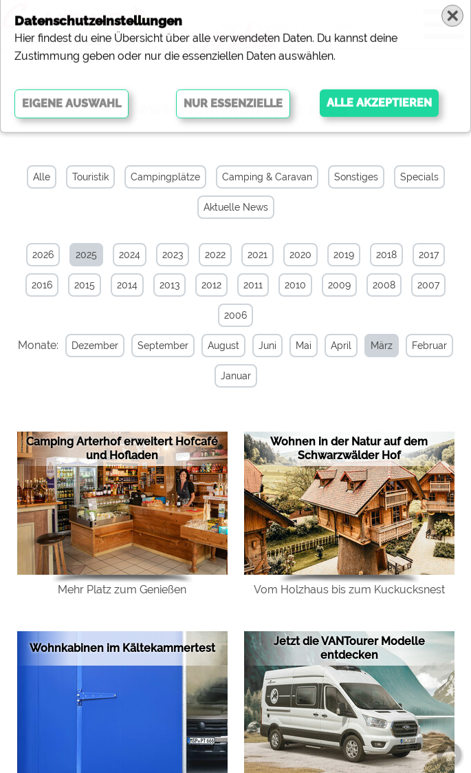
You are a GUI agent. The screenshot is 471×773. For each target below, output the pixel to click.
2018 (386, 254)
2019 (343, 254)
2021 (257, 254)
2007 (428, 284)
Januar (234, 375)
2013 (169, 284)
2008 (384, 284)
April (340, 345)
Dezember (94, 345)
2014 (127, 284)
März (381, 345)
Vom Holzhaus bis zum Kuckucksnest (349, 589)
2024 (129, 254)
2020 (300, 254)
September (162, 345)
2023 (172, 254)
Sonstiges (356, 176)
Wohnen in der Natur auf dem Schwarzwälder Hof (349, 448)
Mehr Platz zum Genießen (122, 589)
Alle (41, 176)
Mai (303, 345)
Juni (267, 345)
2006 (235, 315)
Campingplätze (165, 176)
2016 (42, 284)
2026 (43, 254)
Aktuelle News (236, 207)
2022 (215, 254)
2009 (339, 284)
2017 (429, 254)
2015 (84, 284)
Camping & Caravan (267, 176)
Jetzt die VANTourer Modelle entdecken (349, 648)
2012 (211, 284)
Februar (428, 345)
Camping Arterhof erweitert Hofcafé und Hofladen (122, 448)
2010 (295, 284)
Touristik (90, 176)
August (223, 345)
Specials (419, 176)
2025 (86, 254)
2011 (253, 284)
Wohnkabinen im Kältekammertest (122, 648)
